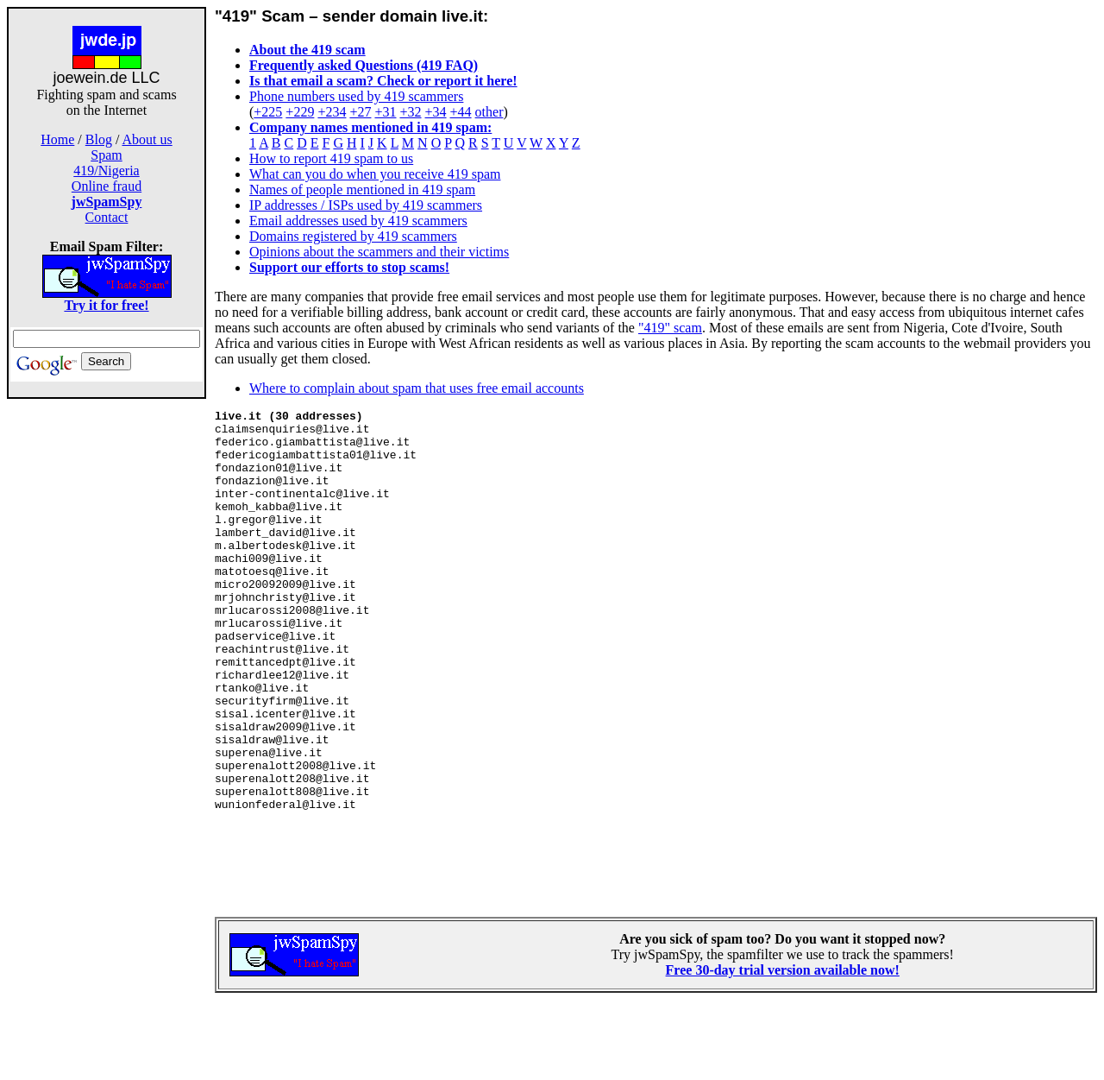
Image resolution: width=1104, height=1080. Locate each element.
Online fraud (106, 186)
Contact (107, 217)
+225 (268, 111)
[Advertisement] (107, 672)
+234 (331, 111)
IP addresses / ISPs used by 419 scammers (365, 205)
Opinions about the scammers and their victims (379, 251)
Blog (98, 139)
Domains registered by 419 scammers (353, 236)
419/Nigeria (106, 170)
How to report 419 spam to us (331, 158)
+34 (436, 111)
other (489, 111)
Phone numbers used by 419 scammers (356, 96)
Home (57, 139)
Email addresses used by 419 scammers (358, 220)
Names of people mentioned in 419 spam (362, 189)
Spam (106, 155)
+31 (385, 111)
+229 (299, 111)
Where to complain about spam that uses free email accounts (416, 388)
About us (147, 139)
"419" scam (670, 327)
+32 (410, 111)
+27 (360, 111)
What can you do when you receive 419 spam (374, 174)
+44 (461, 111)
